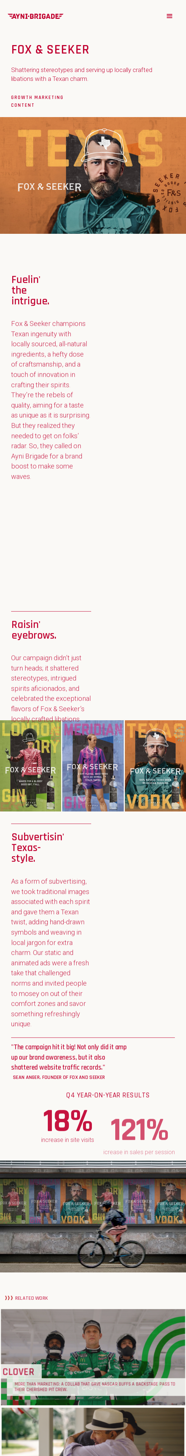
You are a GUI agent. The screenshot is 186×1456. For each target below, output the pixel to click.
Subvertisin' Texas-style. (37, 845)
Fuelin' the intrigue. (30, 287)
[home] (35, 16)
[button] (170, 16)
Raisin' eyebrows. (33, 627)
